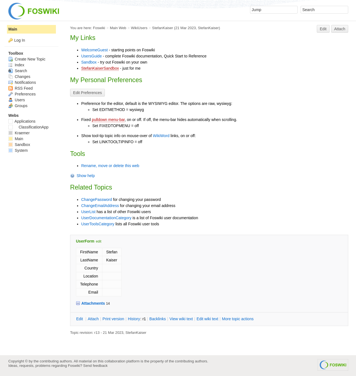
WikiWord (161, 135)
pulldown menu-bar (108, 119)
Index (16, 65)
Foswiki (99, 28)
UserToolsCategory (97, 224)
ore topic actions (238, 319)
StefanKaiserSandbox (100, 68)
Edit (323, 29)
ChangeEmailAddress (100, 205)
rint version (113, 319)
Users (16, 100)
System (18, 150)
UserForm (85, 241)
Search (17, 71)
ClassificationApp (28, 127)
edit (98, 241)
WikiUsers (139, 28)
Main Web (118, 28)
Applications (22, 121)
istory (134, 319)
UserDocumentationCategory (106, 218)
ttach (93, 319)
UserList (88, 212)
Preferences (22, 94)
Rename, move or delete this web (110, 165)
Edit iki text (207, 319)
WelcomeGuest (94, 50)
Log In (19, 40)
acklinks (157, 319)
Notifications (22, 82)
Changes (19, 76)
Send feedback (95, 366)
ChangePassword (96, 199)
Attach (339, 29)
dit (80, 319)
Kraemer (19, 133)
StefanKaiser (162, 28)
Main (12, 29)
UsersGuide (91, 56)
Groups (18, 106)
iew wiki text (181, 319)
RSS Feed (20, 88)
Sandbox (89, 62)
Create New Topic (26, 59)
